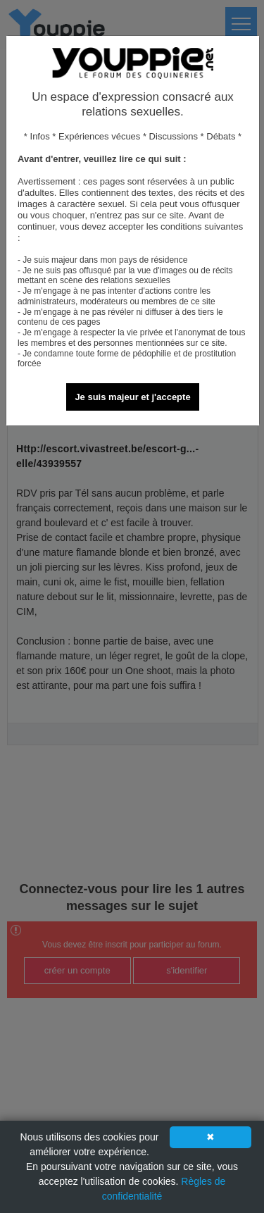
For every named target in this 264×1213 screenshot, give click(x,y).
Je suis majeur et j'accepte (132, 397)
